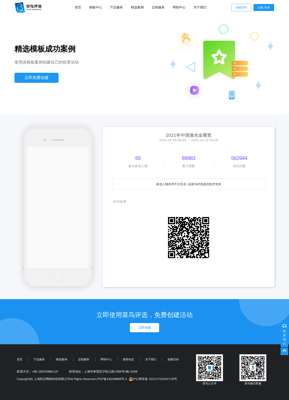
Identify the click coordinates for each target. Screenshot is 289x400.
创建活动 (241, 7)
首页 (19, 359)
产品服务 (116, 7)
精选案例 (137, 7)
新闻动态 (128, 359)
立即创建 (144, 328)
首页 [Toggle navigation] (78, 7)
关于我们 (200, 7)
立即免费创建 (36, 77)
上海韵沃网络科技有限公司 (52, 379)
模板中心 (95, 7)
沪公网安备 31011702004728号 (152, 379)
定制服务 (158, 7)
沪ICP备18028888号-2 (111, 379)
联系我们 (284, 337)
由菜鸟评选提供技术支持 (204, 184)
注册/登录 (263, 7)
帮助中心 (179, 7)
